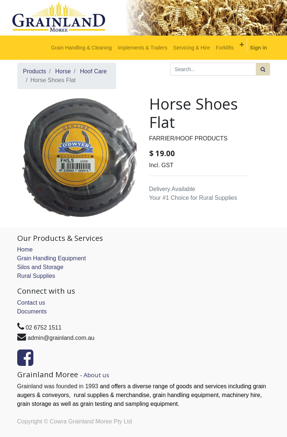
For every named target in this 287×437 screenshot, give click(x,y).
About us (96, 375)
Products (34, 71)
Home (25, 249)
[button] (242, 44)
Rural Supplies (36, 276)
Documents (32, 311)
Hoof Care (93, 71)
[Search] (263, 69)
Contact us (31, 303)
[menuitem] (81, 47)
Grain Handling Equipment (51, 258)
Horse (63, 71)
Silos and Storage (40, 267)
